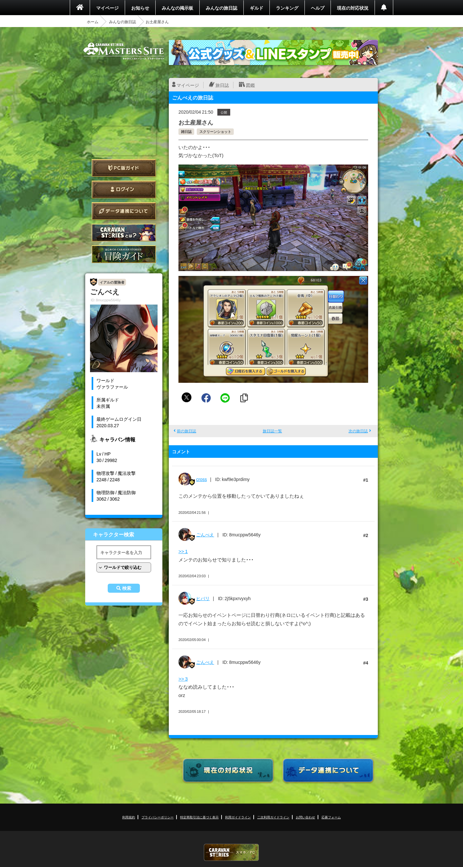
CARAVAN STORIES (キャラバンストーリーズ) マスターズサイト (124, 51)
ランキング (287, 8)
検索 (126, 588)
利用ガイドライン (238, 817)
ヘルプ (317, 8)
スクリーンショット (215, 131)
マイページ (107, 8)
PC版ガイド (124, 168)
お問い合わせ (305, 817)
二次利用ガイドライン (273, 817)
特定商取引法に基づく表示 (199, 817)
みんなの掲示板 (177, 8)
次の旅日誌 (358, 431)
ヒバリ (203, 598)
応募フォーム (331, 817)
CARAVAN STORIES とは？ (124, 232)
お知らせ (140, 8)
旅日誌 (222, 85)
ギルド (256, 8)
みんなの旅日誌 (221, 8)
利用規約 (128, 817)
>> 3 (183, 678)
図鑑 (250, 85)
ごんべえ (205, 534)
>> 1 (183, 551)
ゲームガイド (124, 254)
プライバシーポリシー (157, 817)
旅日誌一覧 (272, 431)
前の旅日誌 (186, 431)
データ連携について (124, 211)
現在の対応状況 (352, 8)
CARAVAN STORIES (231, 852)
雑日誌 (186, 131)
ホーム (92, 21)
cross (201, 479)
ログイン (124, 189)
